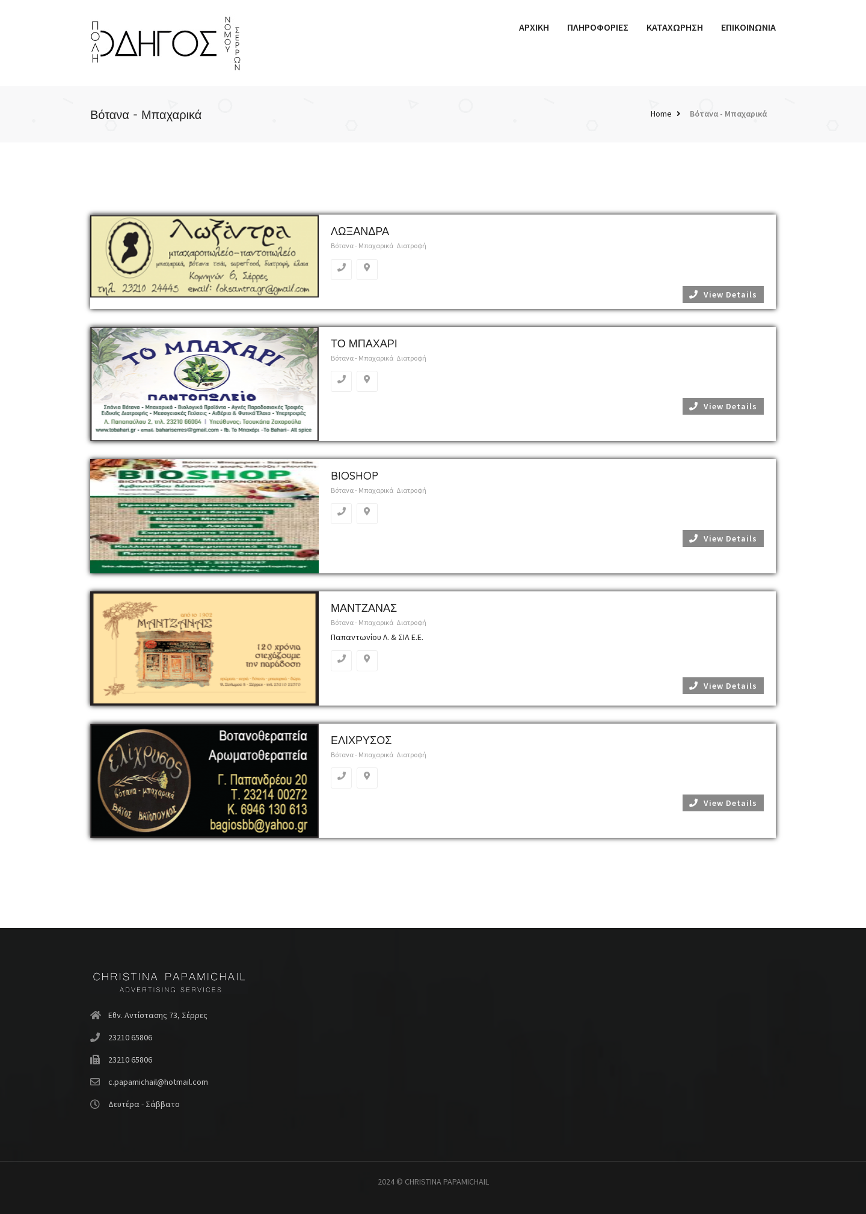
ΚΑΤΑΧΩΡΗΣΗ (674, 27)
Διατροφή (411, 245)
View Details (723, 294)
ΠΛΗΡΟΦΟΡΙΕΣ (597, 27)
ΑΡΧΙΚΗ (534, 27)
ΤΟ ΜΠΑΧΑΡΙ (364, 343)
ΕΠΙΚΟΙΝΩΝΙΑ (748, 27)
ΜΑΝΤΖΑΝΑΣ (364, 608)
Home (661, 113)
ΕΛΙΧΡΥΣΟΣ (361, 740)
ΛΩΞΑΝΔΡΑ (360, 231)
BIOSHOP (354, 476)
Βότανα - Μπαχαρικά (728, 113)
